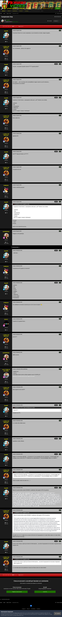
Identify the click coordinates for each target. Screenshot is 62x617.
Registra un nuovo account (17, 591)
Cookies (38, 608)
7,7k (6, 242)
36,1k (6, 196)
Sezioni (3, 12)
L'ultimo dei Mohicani (6, 47)
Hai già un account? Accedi (48, 8)
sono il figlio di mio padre (6, 370)
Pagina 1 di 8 (20, 26)
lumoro (6, 319)
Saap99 (7, 20)
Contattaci (33, 608)
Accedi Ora (45, 591)
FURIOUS (6, 185)
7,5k (6, 381)
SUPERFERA (6, 231)
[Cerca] (46, 11)
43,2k (6, 58)
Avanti (13, 26)
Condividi (49, 20)
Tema (28, 608)
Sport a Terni (15, 21)
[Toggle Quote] (13, 204)
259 (6, 41)
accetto (57, 613)
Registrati (57, 8)
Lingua (24, 608)
